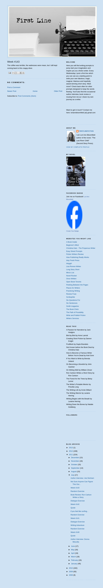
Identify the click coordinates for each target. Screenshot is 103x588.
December (75, 458)
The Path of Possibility (75, 312)
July (73, 475)
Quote (73, 508)
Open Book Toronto (73, 282)
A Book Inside (71, 242)
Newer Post (11, 91)
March (73, 557)
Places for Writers (73, 288)
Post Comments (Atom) (27, 96)
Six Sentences (71, 303)
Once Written (71, 279)
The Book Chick (72, 309)
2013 (71, 448)
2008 (71, 575)
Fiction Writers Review (75, 254)
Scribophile (70, 297)
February (75, 560)
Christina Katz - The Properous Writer (80, 248)
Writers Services (72, 318)
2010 (71, 568)
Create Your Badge (72, 231)
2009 (71, 572)
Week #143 (75, 488)
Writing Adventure (77, 525)
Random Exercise (77, 491)
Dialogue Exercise (78, 501)
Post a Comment (13, 87)
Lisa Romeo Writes (73, 266)
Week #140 (75, 532)
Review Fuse (71, 294)
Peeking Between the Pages (77, 285)
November (75, 461)
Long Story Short (72, 269)
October (74, 464)
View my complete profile (77, 147)
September (75, 468)
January (74, 564)
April (73, 553)
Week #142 (75, 504)
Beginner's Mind (72, 245)
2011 (71, 455)
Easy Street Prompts (74, 251)
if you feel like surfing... (79, 511)
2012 (71, 451)
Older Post (58, 91)
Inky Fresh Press (72, 260)
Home (35, 91)
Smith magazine (72, 306)
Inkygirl (69, 263)
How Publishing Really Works (77, 257)
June (73, 546)
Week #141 (75, 518)
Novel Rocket (71, 276)
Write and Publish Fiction (76, 315)
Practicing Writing (73, 291)
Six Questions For (73, 300)
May (73, 550)
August (74, 471)
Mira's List (70, 273)
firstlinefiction (86, 131)
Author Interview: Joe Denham (82, 478)
